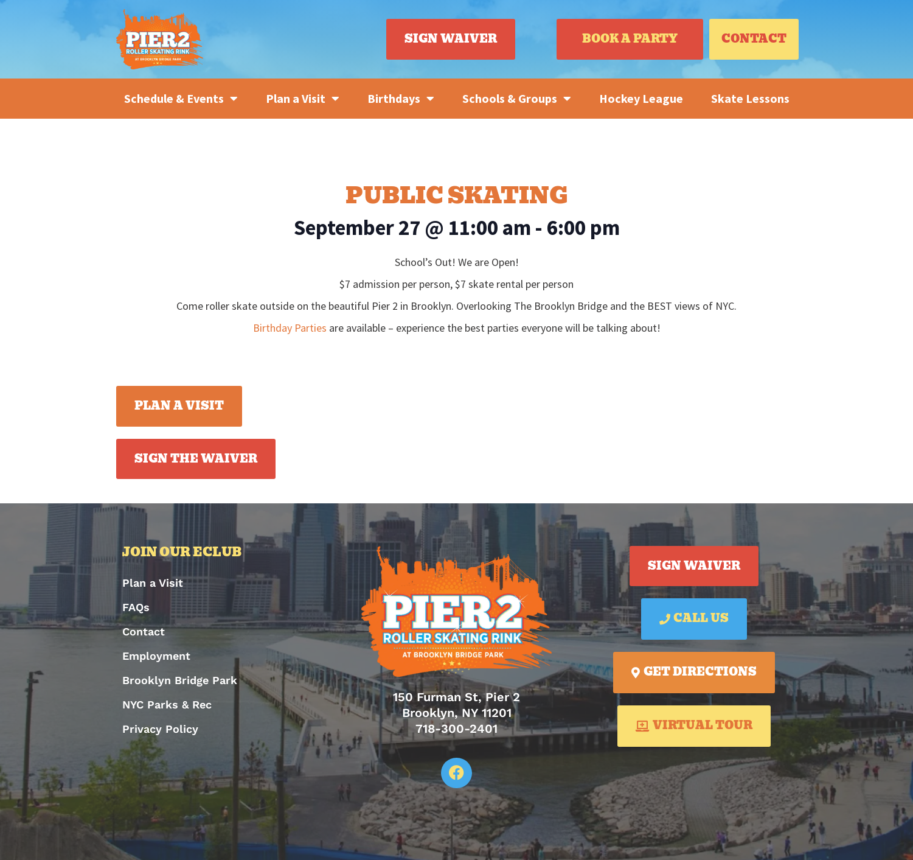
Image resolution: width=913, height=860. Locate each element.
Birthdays (400, 98)
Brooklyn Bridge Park (179, 680)
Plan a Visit (302, 98)
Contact (143, 631)
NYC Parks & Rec (167, 704)
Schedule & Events (181, 98)
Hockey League (641, 98)
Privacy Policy (160, 728)
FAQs (136, 607)
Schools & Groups (516, 98)
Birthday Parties (290, 328)
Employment (156, 655)
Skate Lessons (750, 98)
